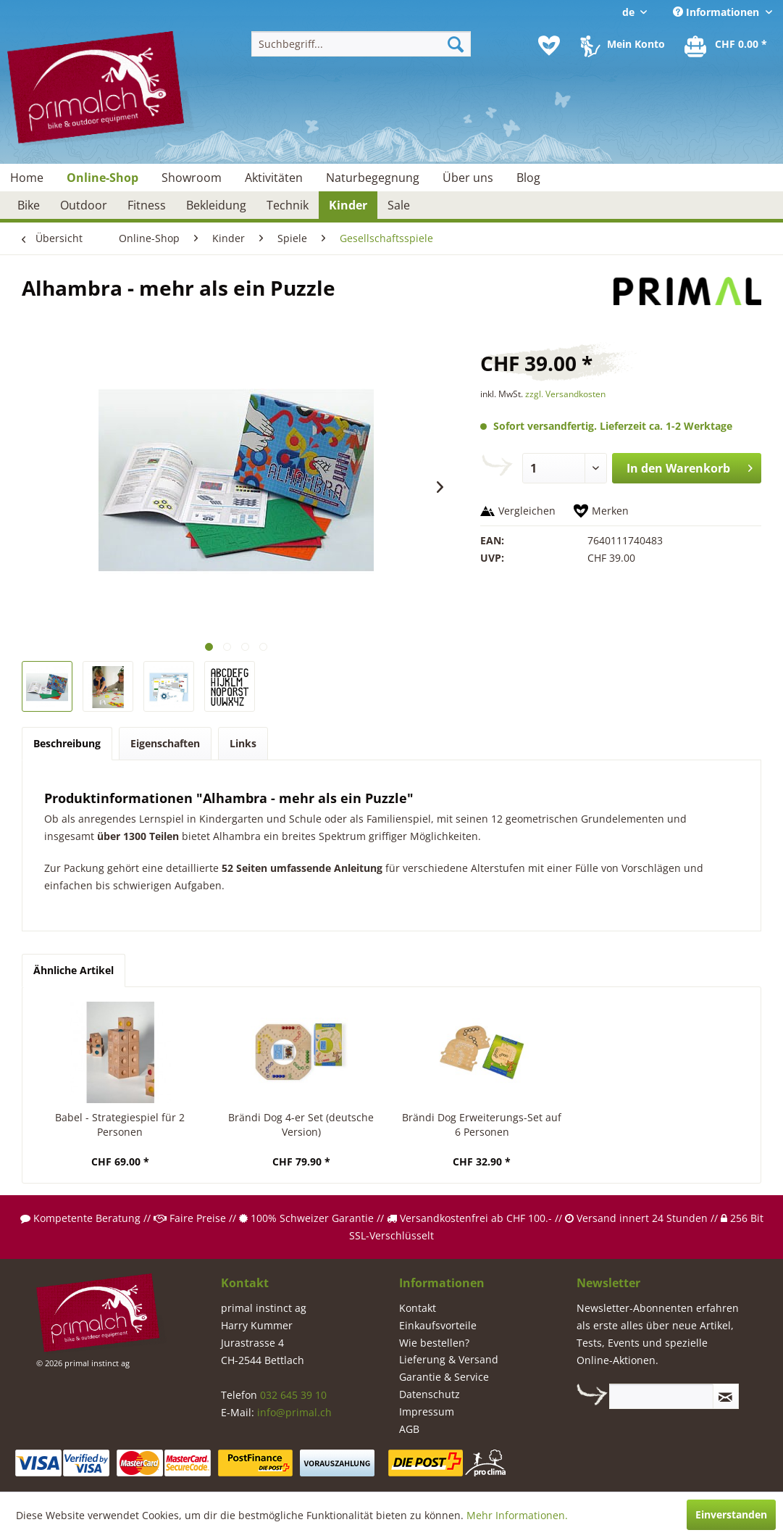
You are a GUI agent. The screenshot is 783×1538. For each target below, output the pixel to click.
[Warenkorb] (726, 45)
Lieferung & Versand (448, 1359)
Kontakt (417, 1308)
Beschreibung (67, 743)
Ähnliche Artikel (73, 970)
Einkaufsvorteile (438, 1325)
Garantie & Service (444, 1377)
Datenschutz (429, 1394)
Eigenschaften (165, 743)
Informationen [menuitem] (717, 12)
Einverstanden (731, 1514)
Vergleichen (527, 510)
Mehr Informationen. (517, 1515)
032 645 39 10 (293, 1395)
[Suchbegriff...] (361, 44)
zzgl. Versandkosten (565, 394)
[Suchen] (455, 44)
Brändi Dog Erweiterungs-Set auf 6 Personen (481, 1124)
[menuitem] (361, 44)
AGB (409, 1429)
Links (243, 743)
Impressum (426, 1411)
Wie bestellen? (434, 1343)
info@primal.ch (294, 1412)
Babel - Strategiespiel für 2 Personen (120, 1124)
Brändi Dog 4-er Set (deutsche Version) (301, 1124)
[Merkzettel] (549, 45)
